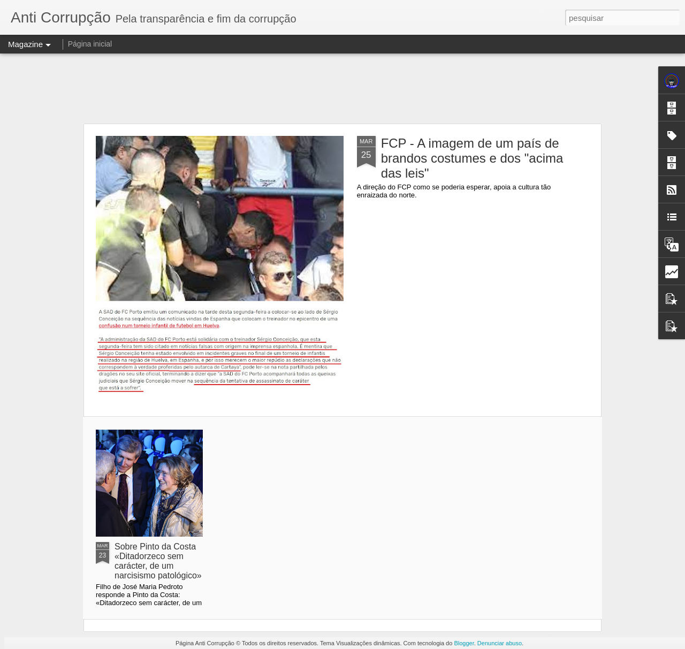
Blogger (464, 643)
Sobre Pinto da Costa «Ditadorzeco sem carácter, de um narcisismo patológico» (158, 561)
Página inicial (90, 44)
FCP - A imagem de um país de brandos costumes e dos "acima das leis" (472, 158)
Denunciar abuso (499, 643)
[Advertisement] (342, 88)
